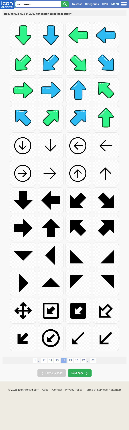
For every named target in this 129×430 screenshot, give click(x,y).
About (46, 389)
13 (57, 360)
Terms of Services (96, 389)
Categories (92, 4)
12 (50, 360)
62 (93, 360)
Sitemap (116, 389)
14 (63, 360)
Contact (57, 389)
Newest (77, 4)
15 (70, 360)
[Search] (65, 4)
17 (83, 360)
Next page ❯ (79, 373)
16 (76, 360)
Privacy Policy (73, 389)
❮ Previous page (51, 373)
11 (44, 360)
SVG (105, 4)
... (39, 360)
